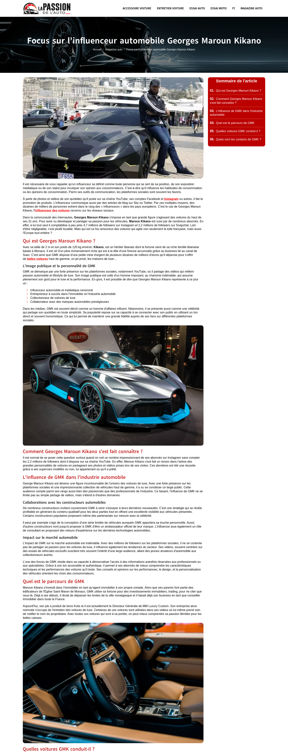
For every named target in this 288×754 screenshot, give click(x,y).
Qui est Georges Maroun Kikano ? (235, 90)
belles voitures (37, 258)
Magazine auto (251, 8)
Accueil (97, 49)
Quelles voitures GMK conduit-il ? (235, 131)
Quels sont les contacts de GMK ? (235, 139)
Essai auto (197, 8)
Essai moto (219, 8)
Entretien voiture (170, 8)
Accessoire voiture (136, 8)
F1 (233, 8)
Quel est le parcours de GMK (232, 123)
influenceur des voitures (52, 210)
